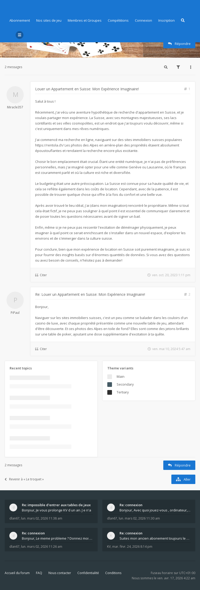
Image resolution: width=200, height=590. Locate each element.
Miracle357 (15, 107)
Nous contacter (59, 573)
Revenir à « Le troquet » (24, 479)
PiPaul (15, 312)
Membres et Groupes (85, 20)
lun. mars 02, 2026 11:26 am (41, 546)
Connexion (143, 20)
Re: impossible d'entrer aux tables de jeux (56, 505)
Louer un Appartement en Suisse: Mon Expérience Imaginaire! (87, 88)
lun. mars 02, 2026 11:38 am (41, 518)
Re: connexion (131, 505)
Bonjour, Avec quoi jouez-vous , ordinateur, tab (155, 510)
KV (109, 546)
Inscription (166, 20)
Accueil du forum (17, 573)
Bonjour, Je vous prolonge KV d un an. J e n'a (56, 510)
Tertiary (123, 392)
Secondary (125, 384)
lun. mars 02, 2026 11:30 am (139, 518)
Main (120, 376)
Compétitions (118, 20)
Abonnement (19, 20)
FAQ (39, 573)
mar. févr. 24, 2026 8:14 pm (132, 546)
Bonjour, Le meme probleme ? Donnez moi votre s (57, 538)
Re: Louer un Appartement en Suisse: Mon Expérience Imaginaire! (90, 294)
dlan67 (14, 518)
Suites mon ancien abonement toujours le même (155, 538)
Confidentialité (88, 573)
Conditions (113, 573)
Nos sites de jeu (48, 20)
